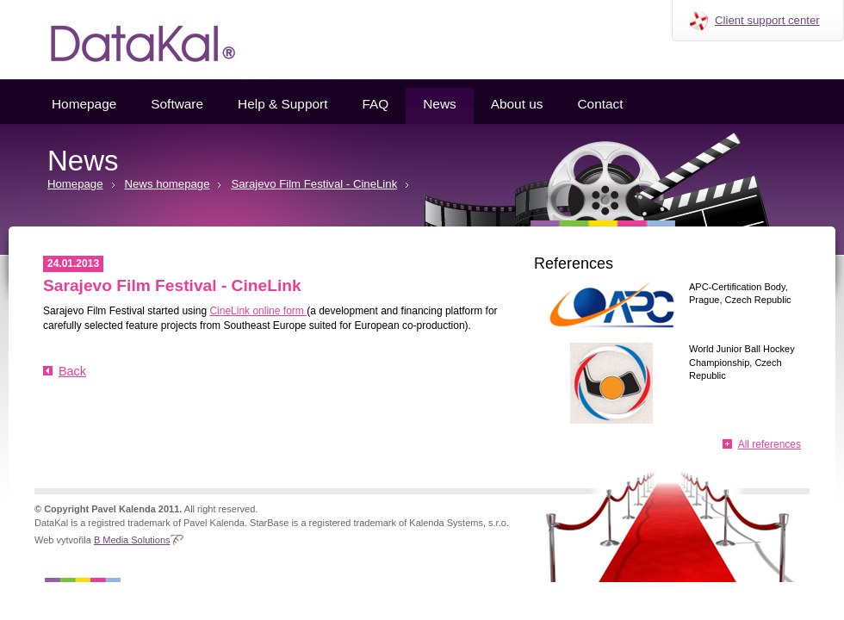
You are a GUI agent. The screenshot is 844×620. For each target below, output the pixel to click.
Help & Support (282, 103)
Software (177, 103)
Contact (600, 103)
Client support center (767, 20)
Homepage (84, 103)
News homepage (167, 183)
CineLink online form (258, 311)
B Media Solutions (132, 540)
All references (769, 444)
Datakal (129, 39)
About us (517, 103)
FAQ (375, 103)
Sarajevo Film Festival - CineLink (314, 183)
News (439, 103)
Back (72, 371)
